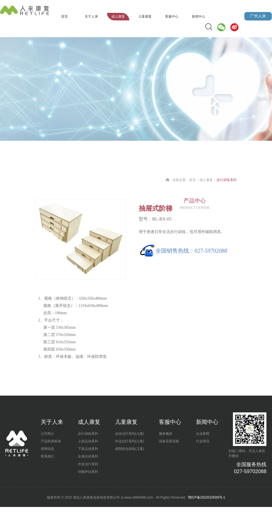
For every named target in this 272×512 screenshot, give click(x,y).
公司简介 (47, 434)
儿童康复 (145, 16)
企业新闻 (202, 434)
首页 (64, 16)
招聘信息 (47, 449)
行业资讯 (202, 441)
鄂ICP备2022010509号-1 (206, 497)
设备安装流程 (169, 441)
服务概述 (165, 434)
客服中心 (171, 16)
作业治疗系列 (88, 464)
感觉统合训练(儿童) (129, 449)
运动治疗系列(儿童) (129, 434)
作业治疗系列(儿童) (129, 441)
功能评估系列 (88, 472)
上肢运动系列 (88, 441)
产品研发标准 (51, 441)
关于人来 (91, 16)
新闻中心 (198, 16)
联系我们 (47, 456)
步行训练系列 (88, 434)
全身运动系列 (88, 456)
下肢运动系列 (88, 449)
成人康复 (118, 16)
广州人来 (258, 16)
